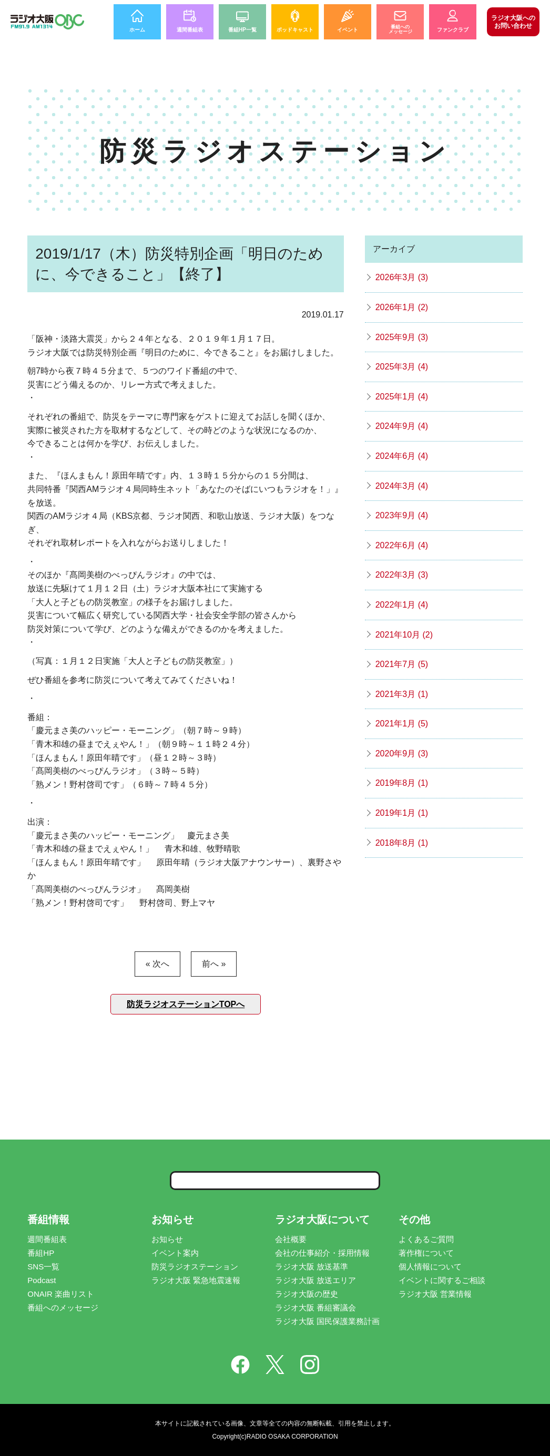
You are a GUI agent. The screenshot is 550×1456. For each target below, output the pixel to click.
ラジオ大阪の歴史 (306, 1293)
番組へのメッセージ (62, 1307)
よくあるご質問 (426, 1239)
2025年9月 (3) (402, 337)
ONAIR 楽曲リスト (60, 1293)
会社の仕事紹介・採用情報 (322, 1252)
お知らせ (167, 1239)
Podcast (41, 1280)
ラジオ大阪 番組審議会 (315, 1307)
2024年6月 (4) (402, 456)
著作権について (426, 1252)
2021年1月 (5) (402, 723)
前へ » (214, 963)
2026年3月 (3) (402, 277)
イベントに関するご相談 (442, 1280)
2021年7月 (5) (402, 664)
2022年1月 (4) (402, 604)
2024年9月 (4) (402, 426)
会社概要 (291, 1239)
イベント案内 (175, 1252)
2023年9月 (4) (402, 515)
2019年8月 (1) (402, 782)
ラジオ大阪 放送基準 (311, 1266)
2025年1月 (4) (402, 396)
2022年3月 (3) (402, 574)
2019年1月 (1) (402, 812)
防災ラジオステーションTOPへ (186, 1004)
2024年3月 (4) (402, 485)
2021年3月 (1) (402, 694)
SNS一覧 (43, 1266)
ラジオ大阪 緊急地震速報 (195, 1280)
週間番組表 (47, 1239)
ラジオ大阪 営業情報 (435, 1293)
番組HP (40, 1252)
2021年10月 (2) (404, 634)
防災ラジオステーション (194, 1266)
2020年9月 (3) (402, 753)
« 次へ (157, 963)
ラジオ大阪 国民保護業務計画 (327, 1321)
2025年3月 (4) (402, 366)
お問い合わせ (513, 21)
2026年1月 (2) (402, 307)
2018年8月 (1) (402, 842)
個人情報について (430, 1266)
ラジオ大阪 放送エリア (315, 1280)
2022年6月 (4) (402, 545)
